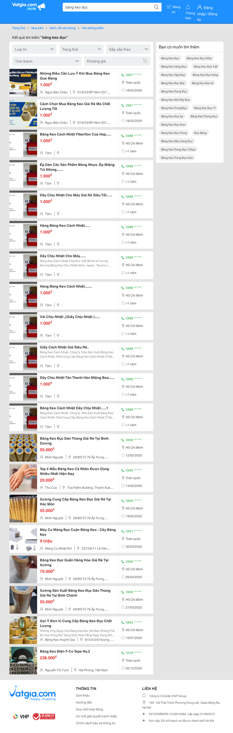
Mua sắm (37, 28)
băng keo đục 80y (173, 83)
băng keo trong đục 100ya (178, 149)
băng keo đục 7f (204, 108)
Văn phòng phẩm (93, 28)
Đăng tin (173, 7)
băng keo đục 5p (172, 116)
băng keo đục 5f (202, 83)
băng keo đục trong (174, 133)
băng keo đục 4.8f (205, 66)
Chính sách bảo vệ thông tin (95, 723)
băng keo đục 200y (199, 58)
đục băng (200, 133)
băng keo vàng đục (173, 66)
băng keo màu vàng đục (177, 141)
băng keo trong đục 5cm (177, 157)
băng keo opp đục (173, 75)
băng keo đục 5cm (173, 124)
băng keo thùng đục (204, 116)
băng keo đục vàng (205, 75)
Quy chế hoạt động (89, 709)
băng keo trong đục (174, 91)
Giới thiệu (83, 695)
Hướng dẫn (84, 702)
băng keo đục (170, 58)
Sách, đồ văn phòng (63, 28)
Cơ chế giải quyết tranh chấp (96, 716)
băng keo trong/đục (174, 108)
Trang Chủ (18, 28)
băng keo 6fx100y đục (175, 99)
